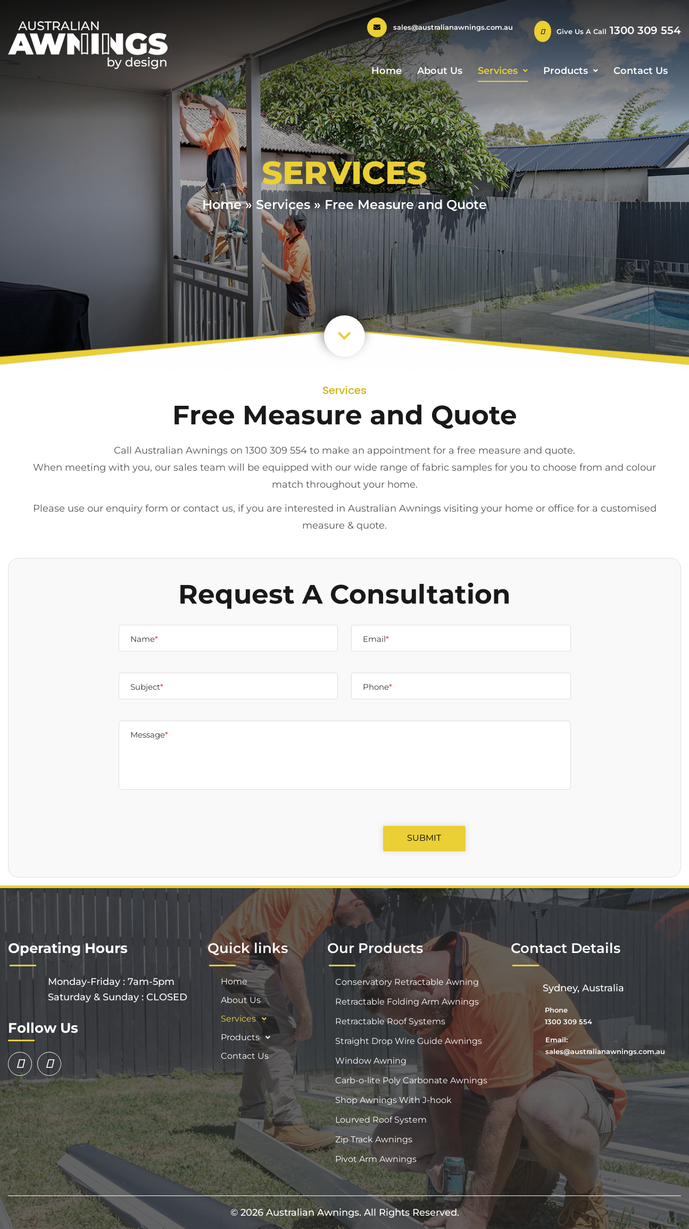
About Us (439, 71)
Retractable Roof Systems (390, 1021)
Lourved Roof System (381, 1120)
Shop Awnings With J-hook (393, 1100)
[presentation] (286, 855)
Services (503, 71)
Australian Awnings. (315, 1212)
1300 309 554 (644, 30)
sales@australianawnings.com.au (453, 27)
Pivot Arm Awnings (376, 1159)
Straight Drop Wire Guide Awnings (408, 1041)
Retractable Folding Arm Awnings (407, 1002)
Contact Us (640, 71)
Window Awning (370, 1061)
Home (386, 71)
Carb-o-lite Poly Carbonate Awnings (411, 1080)
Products (570, 71)
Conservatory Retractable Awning (407, 982)
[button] (344, 336)
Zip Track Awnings (373, 1139)
